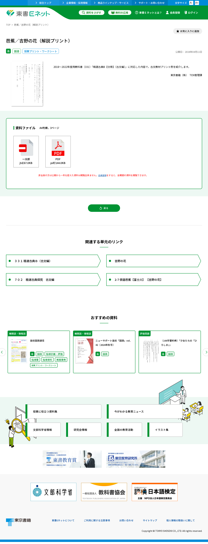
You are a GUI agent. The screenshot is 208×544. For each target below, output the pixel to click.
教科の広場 (119, 12)
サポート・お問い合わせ (150, 2)
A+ (196, 2)
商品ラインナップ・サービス (111, 2)
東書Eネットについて (64, 522)
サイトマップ (154, 522)
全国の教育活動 (125, 434)
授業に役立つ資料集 (46, 416)
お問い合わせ (130, 522)
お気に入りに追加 (188, 31)
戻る (104, 209)
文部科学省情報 (44, 434)
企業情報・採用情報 (75, 2)
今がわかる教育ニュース (130, 416)
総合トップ (43, 2)
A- (191, 2)
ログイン (191, 12)
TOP (8, 24)
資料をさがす (91, 12)
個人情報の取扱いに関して (187, 522)
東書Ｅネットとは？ (148, 12)
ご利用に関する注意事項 (99, 522)
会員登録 (173, 12)
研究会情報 (81, 434)
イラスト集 (163, 434)
